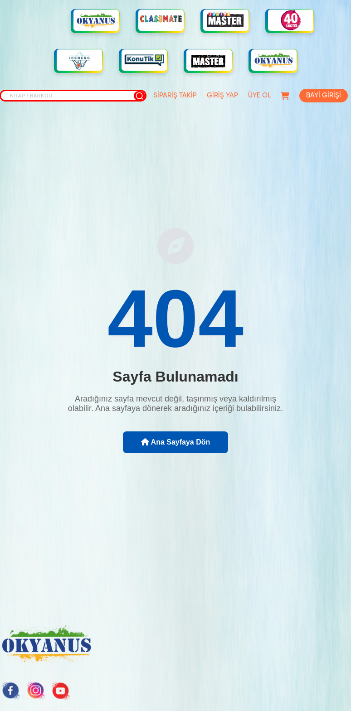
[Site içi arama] (73, 95)
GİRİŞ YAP (222, 95)
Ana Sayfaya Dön (175, 442)
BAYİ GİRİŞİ (323, 95)
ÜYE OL (259, 95)
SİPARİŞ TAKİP (175, 95)
